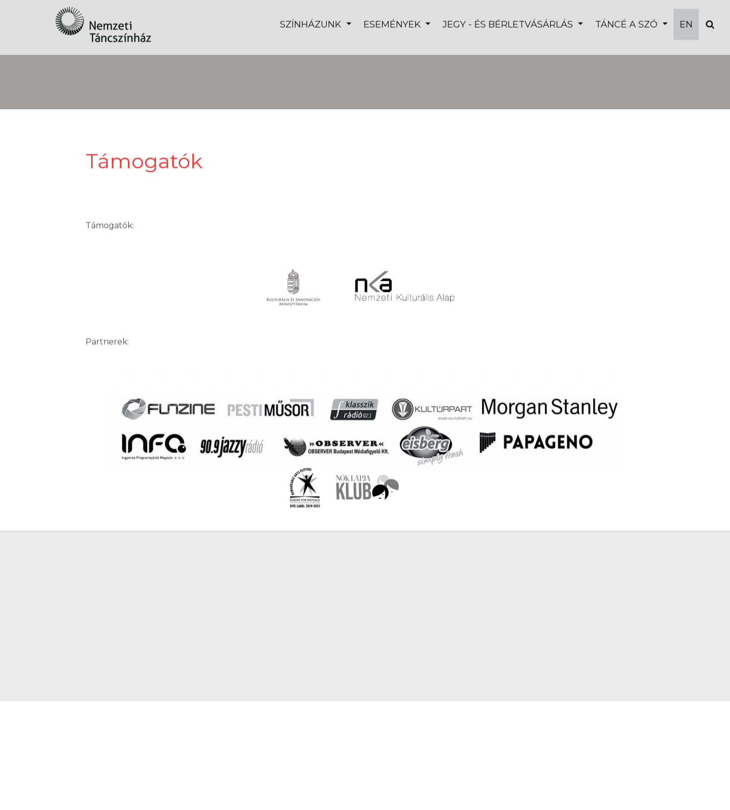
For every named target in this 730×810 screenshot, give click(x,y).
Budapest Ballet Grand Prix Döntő (162, 67)
